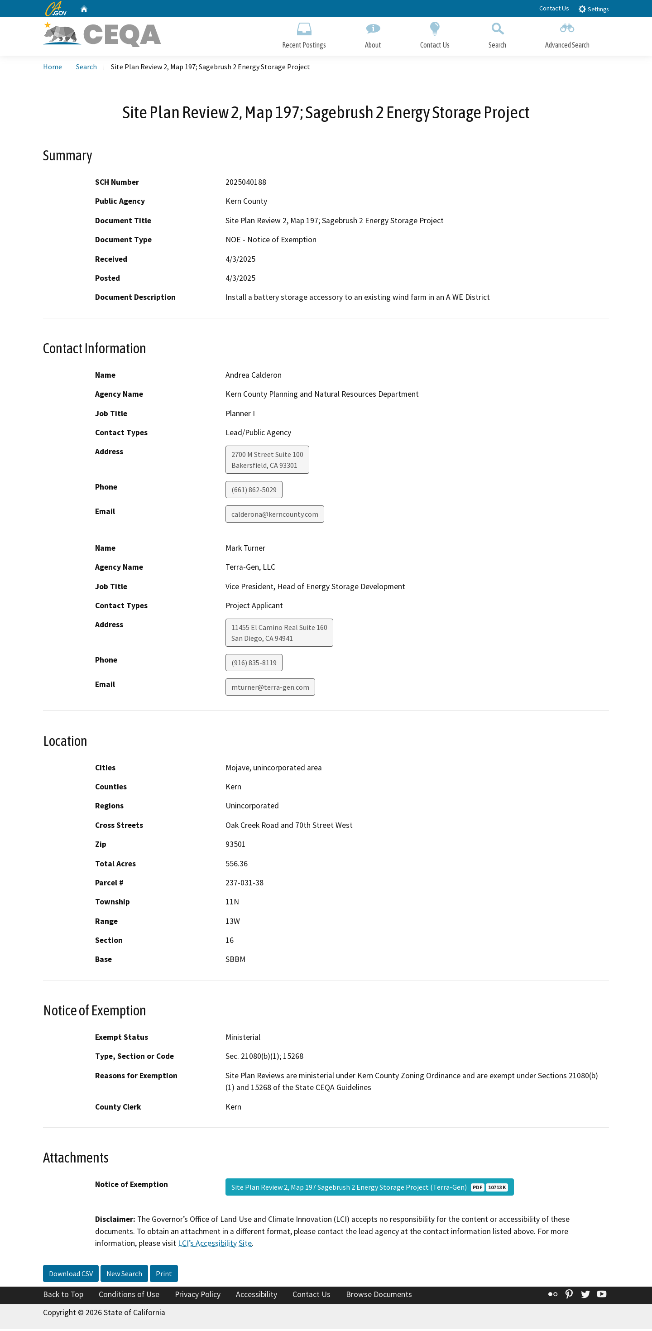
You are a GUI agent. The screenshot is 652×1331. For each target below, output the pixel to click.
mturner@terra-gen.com (270, 688)
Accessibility (256, 1296)
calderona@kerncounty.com (274, 515)
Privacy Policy (198, 1296)
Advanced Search (567, 35)
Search (497, 35)
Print (164, 1275)
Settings (593, 9)
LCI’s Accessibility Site (215, 1245)
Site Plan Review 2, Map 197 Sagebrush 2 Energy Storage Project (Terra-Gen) (369, 1188)
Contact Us (554, 8)
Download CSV (71, 1275)
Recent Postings (304, 35)
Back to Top (63, 1296)
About (373, 35)
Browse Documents (379, 1296)
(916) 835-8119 (254, 664)
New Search (124, 1275)
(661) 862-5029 (254, 491)
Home (52, 68)
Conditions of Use (129, 1296)
